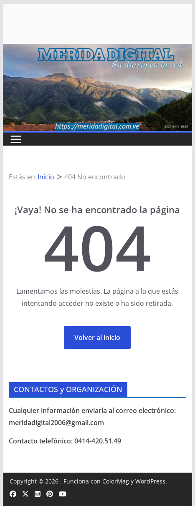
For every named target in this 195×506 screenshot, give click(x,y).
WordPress (150, 481)
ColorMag (115, 481)
